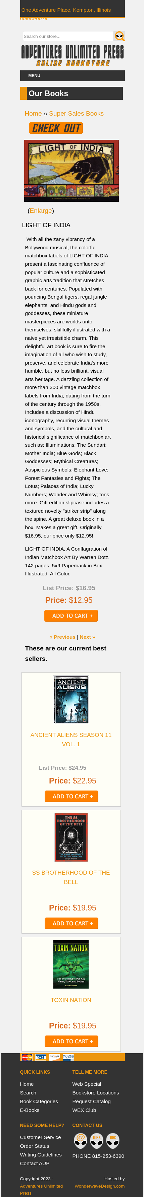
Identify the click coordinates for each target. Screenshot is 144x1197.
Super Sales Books (76, 113)
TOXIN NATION (71, 1000)
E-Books (30, 1110)
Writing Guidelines (41, 1154)
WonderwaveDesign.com (100, 1186)
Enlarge (41, 210)
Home (33, 113)
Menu (34, 75)
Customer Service (40, 1137)
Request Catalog (92, 1101)
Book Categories (39, 1101)
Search (28, 1092)
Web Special (87, 1084)
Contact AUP (35, 1163)
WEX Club (84, 1110)
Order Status (34, 1146)
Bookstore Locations (96, 1092)
